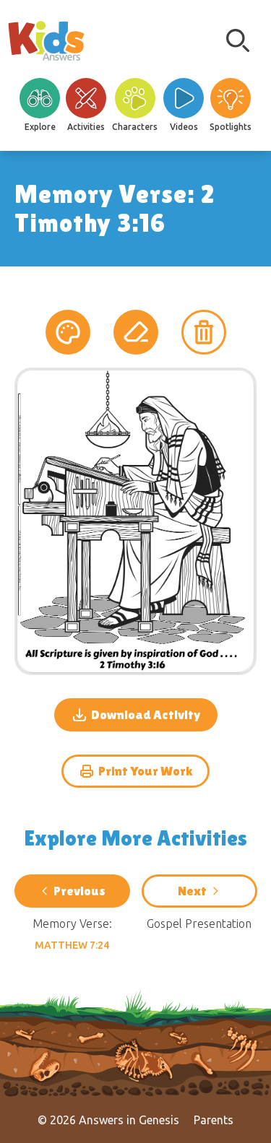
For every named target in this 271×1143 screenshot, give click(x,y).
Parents (213, 1119)
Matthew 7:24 (72, 945)
